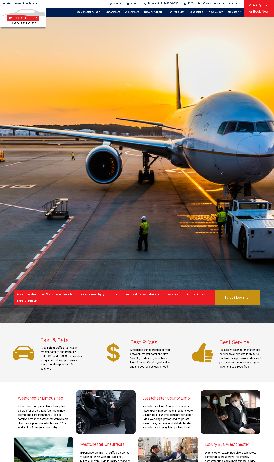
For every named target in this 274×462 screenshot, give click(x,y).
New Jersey (216, 11)
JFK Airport (132, 11)
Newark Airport (153, 11)
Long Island (196, 11)
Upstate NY (234, 11)
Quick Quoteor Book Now (258, 8)
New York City (176, 11)
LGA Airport (113, 11)
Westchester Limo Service (22, 3)
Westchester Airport (88, 11)
